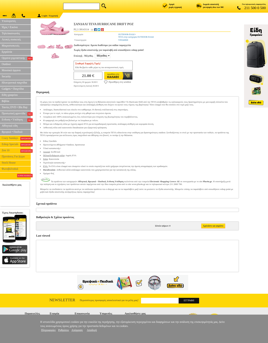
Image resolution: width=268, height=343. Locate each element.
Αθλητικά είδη (10, 125)
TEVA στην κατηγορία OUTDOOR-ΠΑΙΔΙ (136, 37)
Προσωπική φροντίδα (16, 114)
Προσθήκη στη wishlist (117, 81)
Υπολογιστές (9, 21)
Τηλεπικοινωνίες (11, 33)
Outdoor (6, 64)
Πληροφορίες (48, 330)
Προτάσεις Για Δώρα (13, 156)
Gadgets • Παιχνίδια (13, 88)
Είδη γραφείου (10, 94)
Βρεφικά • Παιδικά (12, 131)
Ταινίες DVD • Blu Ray (15, 107)
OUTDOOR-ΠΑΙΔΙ (126, 34)
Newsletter (62, 300)
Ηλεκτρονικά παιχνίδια (14, 82)
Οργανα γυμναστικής (16, 58)
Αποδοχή (92, 330)
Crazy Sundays (16, 138)
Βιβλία (5, 101)
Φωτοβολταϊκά (10, 168)
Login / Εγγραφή (47, 15)
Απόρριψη (77, 330)
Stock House (9, 162)
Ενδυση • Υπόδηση (16, 120)
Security (6, 76)
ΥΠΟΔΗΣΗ (123, 40)
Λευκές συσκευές (11, 39)
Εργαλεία (7, 51)
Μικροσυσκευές (10, 45)
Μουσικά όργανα (11, 70)
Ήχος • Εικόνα (10, 27)
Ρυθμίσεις (63, 330)
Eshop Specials (16, 144)
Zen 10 (16, 151)
